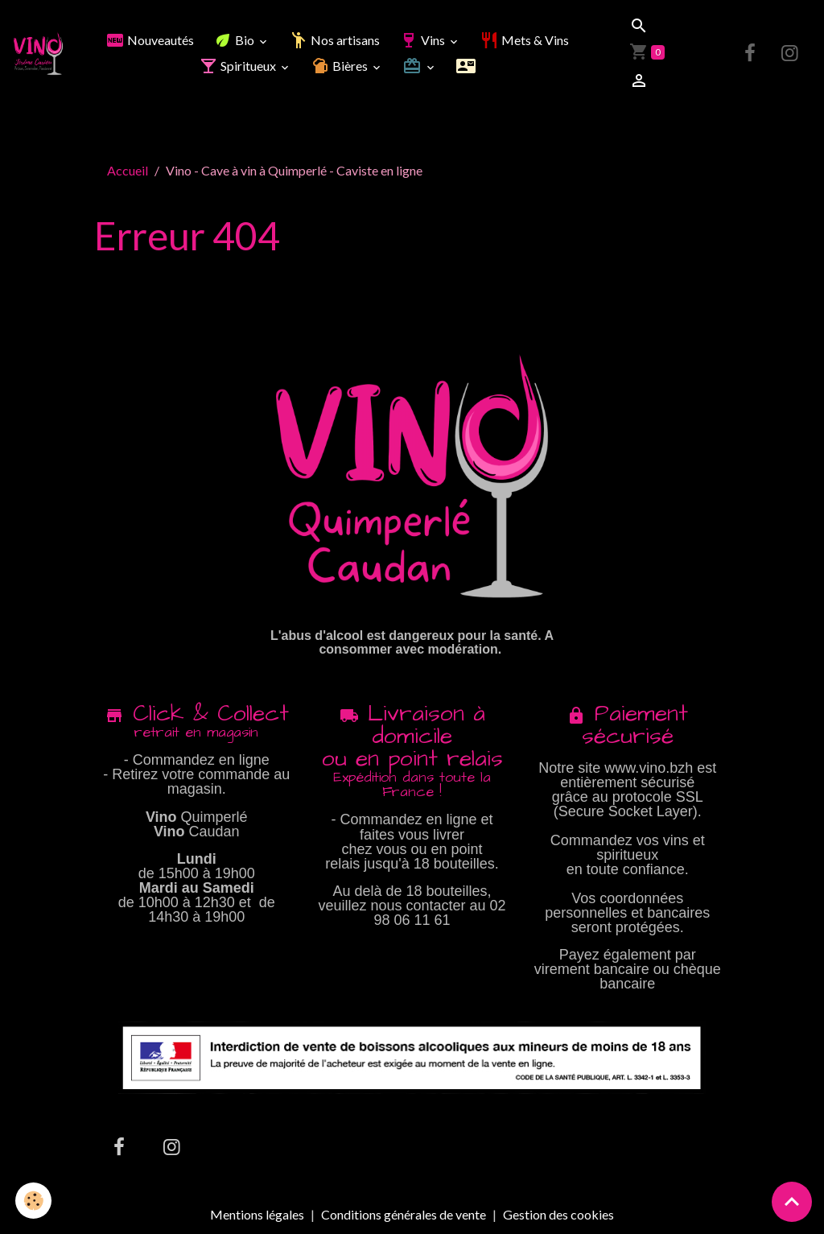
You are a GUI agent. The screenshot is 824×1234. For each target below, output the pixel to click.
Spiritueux (238, 65)
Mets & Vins (524, 39)
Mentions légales (257, 1214)
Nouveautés (149, 39)
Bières (340, 65)
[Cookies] (34, 1200)
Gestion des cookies (558, 1214)
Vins (423, 39)
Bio (235, 39)
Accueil (127, 170)
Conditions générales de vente (403, 1214)
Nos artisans (334, 39)
